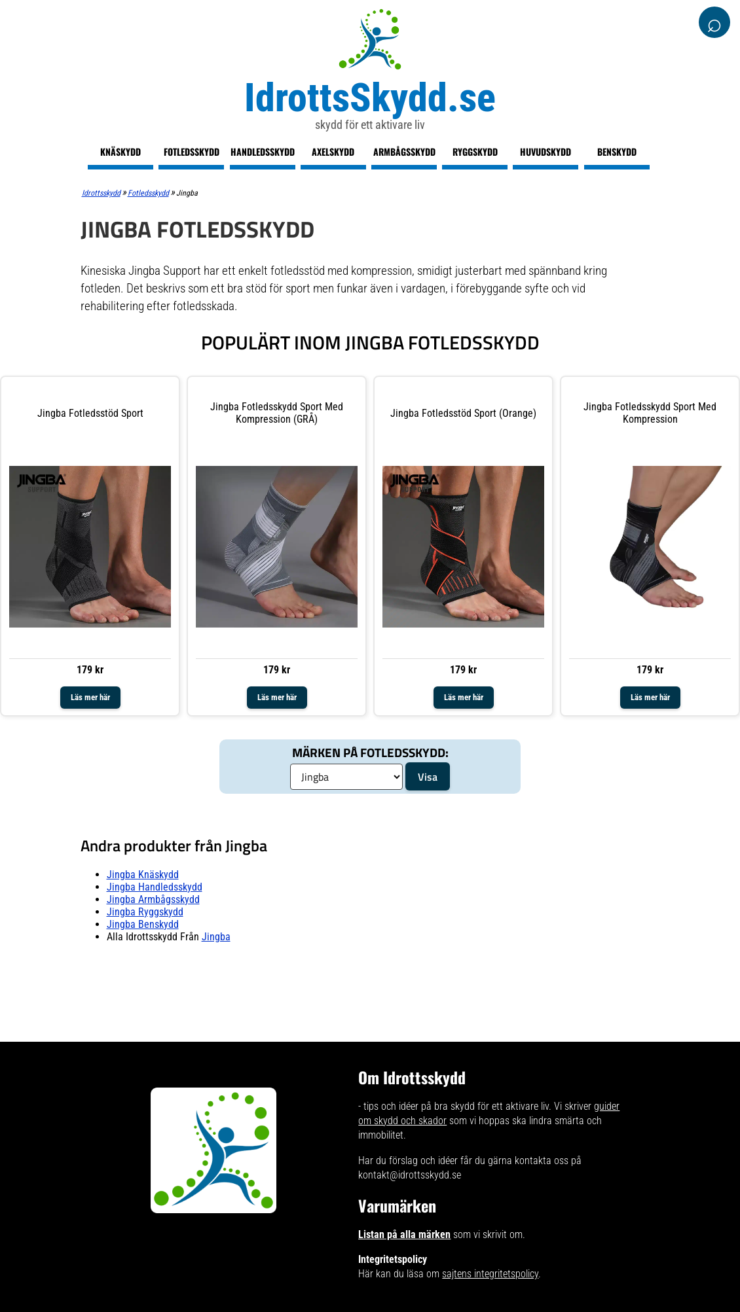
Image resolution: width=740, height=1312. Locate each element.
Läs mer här (90, 697)
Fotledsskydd (191, 151)
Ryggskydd (475, 151)
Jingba (216, 937)
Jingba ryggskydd (145, 912)
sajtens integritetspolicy (490, 1274)
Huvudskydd (545, 151)
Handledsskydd (263, 151)
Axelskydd (333, 151)
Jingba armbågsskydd (153, 899)
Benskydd (617, 151)
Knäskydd (120, 151)
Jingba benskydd (143, 924)
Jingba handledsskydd (154, 887)
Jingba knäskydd (143, 874)
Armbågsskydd (404, 151)
